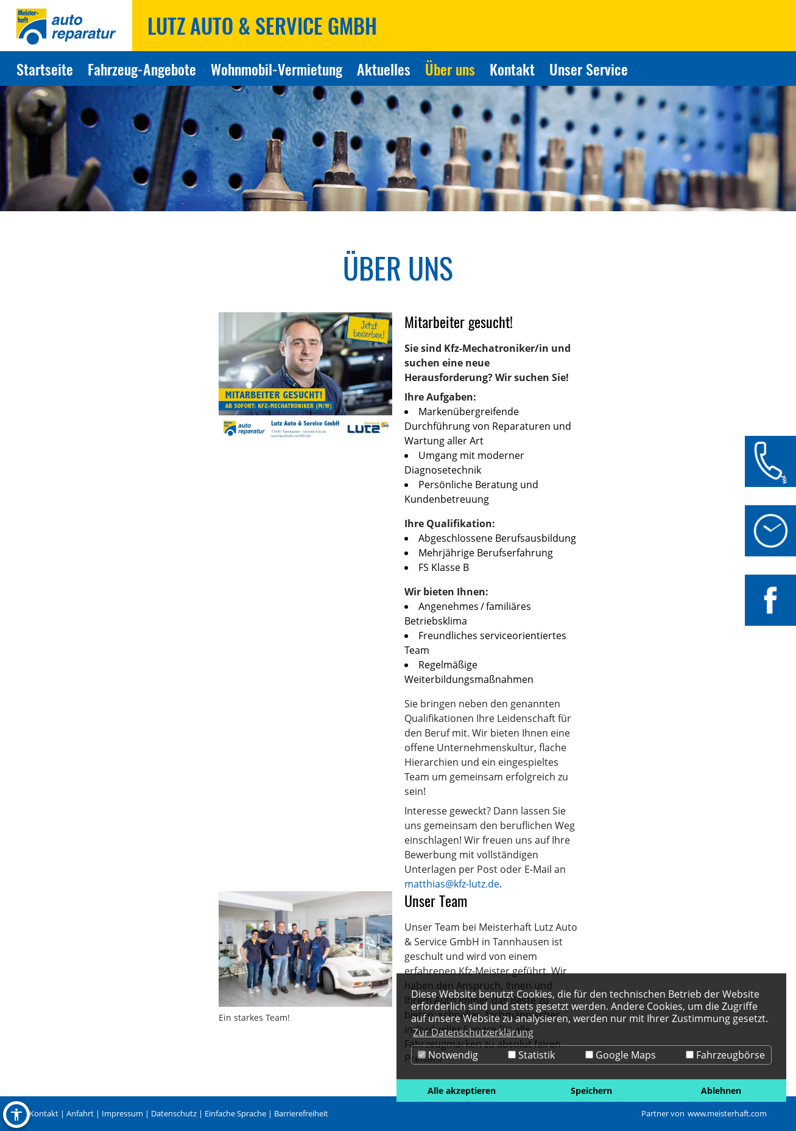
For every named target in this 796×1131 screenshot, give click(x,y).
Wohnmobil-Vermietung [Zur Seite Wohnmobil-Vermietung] (276, 69)
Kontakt (43, 1113)
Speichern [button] (591, 1090)
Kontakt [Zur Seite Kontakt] (512, 69)
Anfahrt (80, 1113)
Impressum (122, 1113)
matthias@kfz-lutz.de (451, 884)
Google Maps (620, 1055)
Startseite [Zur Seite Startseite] (44, 69)
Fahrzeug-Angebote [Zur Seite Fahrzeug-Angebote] (142, 69)
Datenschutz (174, 1113)
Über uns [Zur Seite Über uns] (450, 69)
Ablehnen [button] (721, 1090)
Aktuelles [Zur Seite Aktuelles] (383, 69)
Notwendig (448, 1055)
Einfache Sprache (235, 1113)
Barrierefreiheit (301, 1113)
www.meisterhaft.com (727, 1113)
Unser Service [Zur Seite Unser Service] (588, 69)
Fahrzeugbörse (725, 1055)
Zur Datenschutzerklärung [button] (473, 1032)
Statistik (531, 1055)
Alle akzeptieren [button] (462, 1090)
